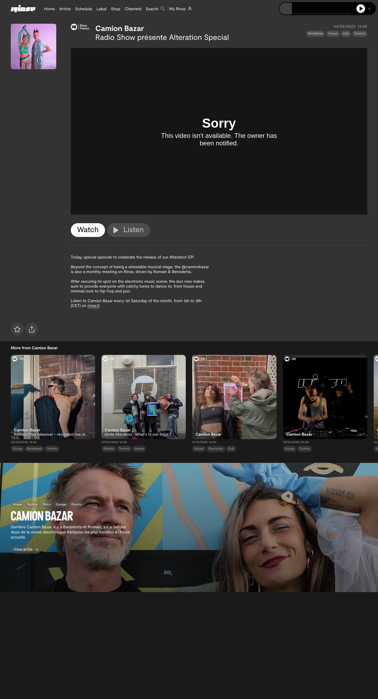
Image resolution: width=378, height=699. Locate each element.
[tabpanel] (219, 131)
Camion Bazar (119, 28)
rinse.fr (94, 305)
